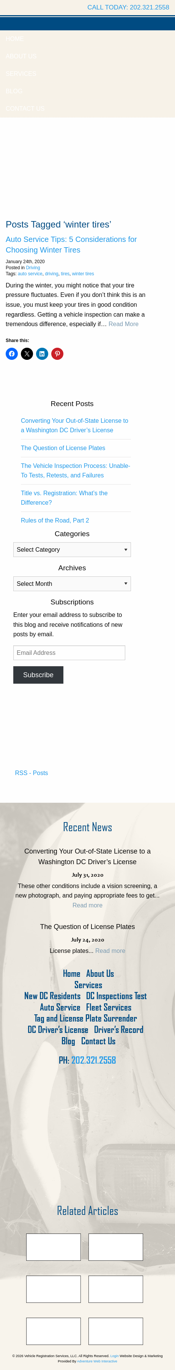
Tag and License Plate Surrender (85, 1018)
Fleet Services (108, 1007)
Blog (14, 91)
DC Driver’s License (58, 1029)
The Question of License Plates (63, 448)
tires (65, 273)
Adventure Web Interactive (97, 1361)
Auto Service (60, 1007)
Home (15, 39)
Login (114, 1356)
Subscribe (38, 675)
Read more (87, 905)
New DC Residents (52, 995)
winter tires (83, 273)
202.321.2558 (93, 1060)
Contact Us (25, 108)
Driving (33, 267)
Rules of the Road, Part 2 (55, 520)
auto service (30, 273)
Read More (124, 324)
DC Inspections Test (116, 995)
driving (51, 273)
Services (21, 74)
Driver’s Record (118, 1029)
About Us (21, 56)
